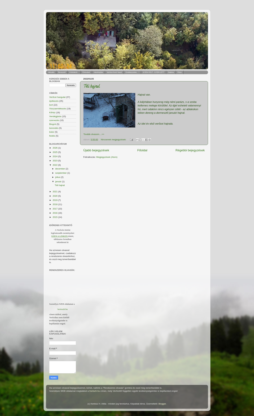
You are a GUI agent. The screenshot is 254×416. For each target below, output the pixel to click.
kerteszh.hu (63, 309)
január (58, 181)
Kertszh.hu (94, 391)
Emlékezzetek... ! (132, 72)
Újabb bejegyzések (96, 150)
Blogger (162, 404)
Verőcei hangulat (57, 97)
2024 (55, 156)
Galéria (171, 72)
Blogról (52, 124)
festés (52, 136)
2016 (55, 213)
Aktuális (51, 72)
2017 (55, 209)
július (58, 177)
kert (51, 105)
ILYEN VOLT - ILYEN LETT (153, 72)
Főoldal (142, 150)
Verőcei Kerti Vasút (114, 72)
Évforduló (86, 72)
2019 (55, 200)
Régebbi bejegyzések (190, 150)
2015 (55, 217)
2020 (55, 196)
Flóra (180, 72)
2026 (55, 148)
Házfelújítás (98, 72)
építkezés (54, 101)
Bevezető (62, 72)
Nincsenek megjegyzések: (114, 139)
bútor (51, 132)
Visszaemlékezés (57, 108)
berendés (53, 128)
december (60, 169)
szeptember (61, 173)
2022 (55, 165)
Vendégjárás (55, 116)
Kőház (52, 112)
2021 (55, 191)
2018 (55, 204)
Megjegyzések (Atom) (106, 157)
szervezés (54, 120)
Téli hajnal (91, 87)
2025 (55, 152)
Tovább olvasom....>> (93, 134)
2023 (55, 160)
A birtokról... (74, 72)
